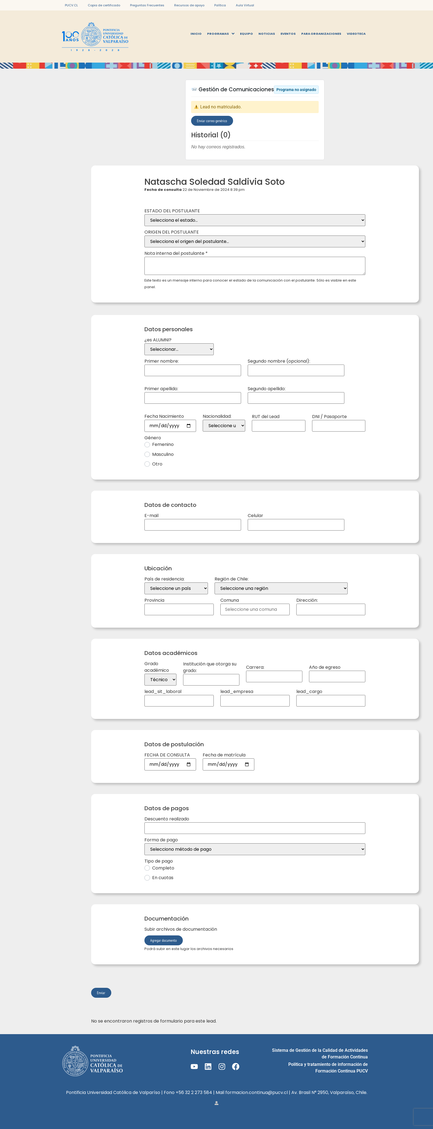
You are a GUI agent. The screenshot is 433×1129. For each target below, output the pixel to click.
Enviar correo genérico (212, 120)
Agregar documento (163, 940)
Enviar (101, 992)
